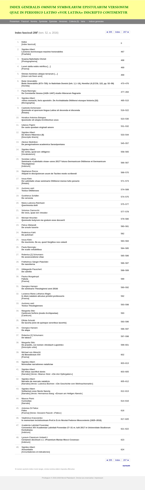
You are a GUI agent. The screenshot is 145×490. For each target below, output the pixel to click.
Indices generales (95, 21)
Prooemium (14, 21)
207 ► (126, 32)
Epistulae (53, 21)
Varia (83, 21)
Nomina (34, 21)
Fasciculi (25, 21)
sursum (126, 465)
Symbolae (43, 21)
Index (118, 32)
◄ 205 (109, 32)
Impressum (99, 478)
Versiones (63, 21)
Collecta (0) (74, 21)
